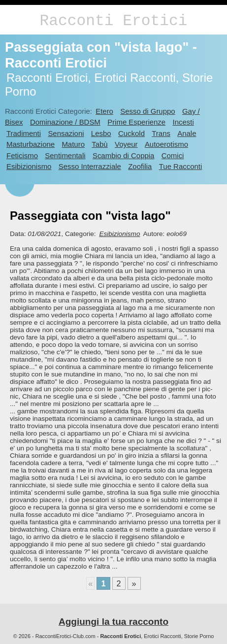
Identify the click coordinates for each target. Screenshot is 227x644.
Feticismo (22, 155)
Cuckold (131, 133)
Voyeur (126, 144)
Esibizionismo (28, 166)
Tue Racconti (180, 166)
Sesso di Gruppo (147, 111)
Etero (104, 111)
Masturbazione (30, 144)
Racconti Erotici (113, 21)
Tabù (99, 144)
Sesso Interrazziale (90, 166)
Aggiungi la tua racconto (113, 621)
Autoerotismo (166, 144)
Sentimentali (65, 155)
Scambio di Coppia (124, 155)
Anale (186, 133)
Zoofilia (140, 166)
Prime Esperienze (136, 122)
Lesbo (101, 133)
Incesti (183, 122)
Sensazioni (66, 133)
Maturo (73, 144)
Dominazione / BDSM (65, 122)
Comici (173, 155)
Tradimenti (23, 133)
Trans (161, 133)
